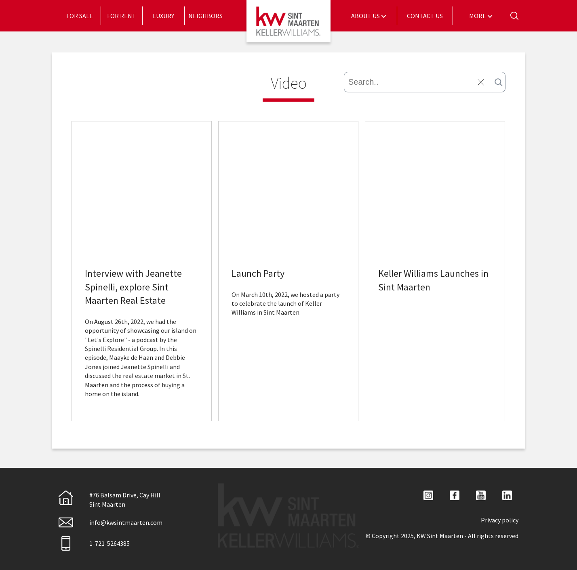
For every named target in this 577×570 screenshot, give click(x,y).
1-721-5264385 (94, 543)
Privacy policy (499, 520)
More (478, 16)
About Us (366, 16)
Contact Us (425, 16)
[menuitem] (80, 15)
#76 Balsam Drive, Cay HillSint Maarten (109, 499)
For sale (79, 16)
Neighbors (205, 16)
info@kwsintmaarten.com (110, 522)
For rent (121, 16)
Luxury (163, 16)
